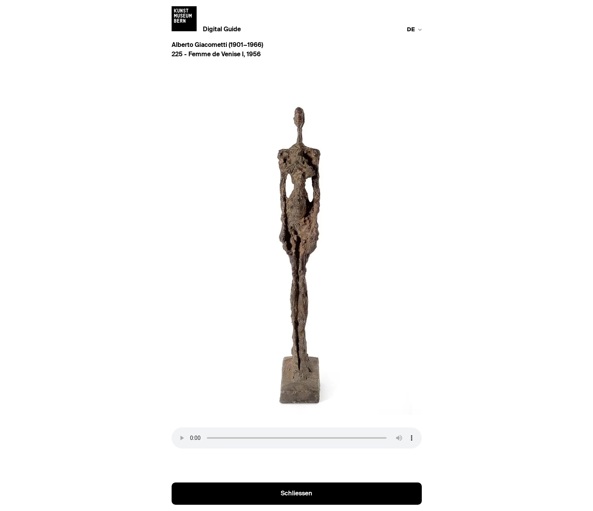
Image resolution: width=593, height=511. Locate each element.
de (414, 29)
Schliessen (296, 494)
